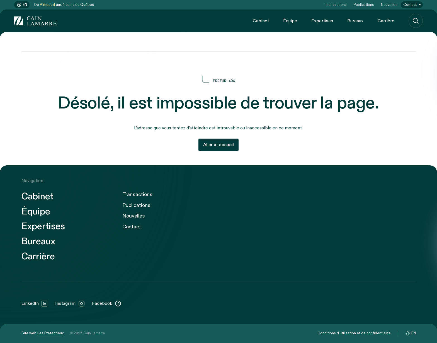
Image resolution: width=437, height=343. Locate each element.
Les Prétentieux (50, 333)
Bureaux (355, 21)
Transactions (336, 4)
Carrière (386, 21)
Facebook (107, 303)
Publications (364, 4)
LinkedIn (34, 303)
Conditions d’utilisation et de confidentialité (354, 333)
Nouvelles (389, 4)
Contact (410, 4)
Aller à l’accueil (218, 145)
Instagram (70, 303)
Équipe (290, 21)
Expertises (322, 21)
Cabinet (261, 21)
